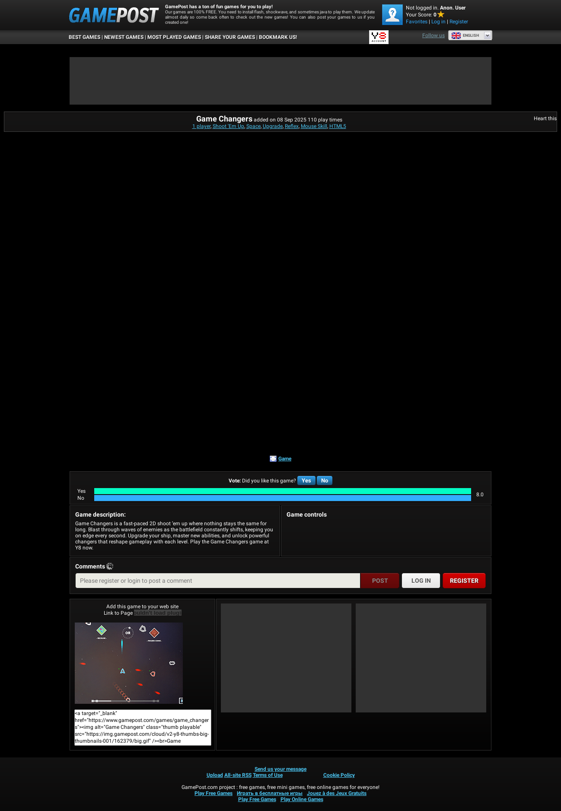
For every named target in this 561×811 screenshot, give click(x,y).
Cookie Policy (339, 775)
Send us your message (280, 769)
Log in (438, 22)
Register (458, 22)
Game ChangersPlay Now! (128, 663)
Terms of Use (268, 775)
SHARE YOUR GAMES (230, 37)
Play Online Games (301, 799)
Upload (215, 775)
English (465, 35)
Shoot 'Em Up (228, 126)
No (324, 480)
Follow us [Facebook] (433, 35)
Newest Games (123, 37)
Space (253, 126)
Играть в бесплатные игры (270, 793)
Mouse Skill (314, 126)
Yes (306, 480)
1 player (201, 126)
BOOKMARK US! (278, 37)
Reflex (292, 126)
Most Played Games (174, 37)
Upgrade (273, 126)
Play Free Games (213, 793)
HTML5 (337, 126)
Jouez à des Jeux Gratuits (337, 793)
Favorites (416, 22)
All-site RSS (238, 775)
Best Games (84, 37)
